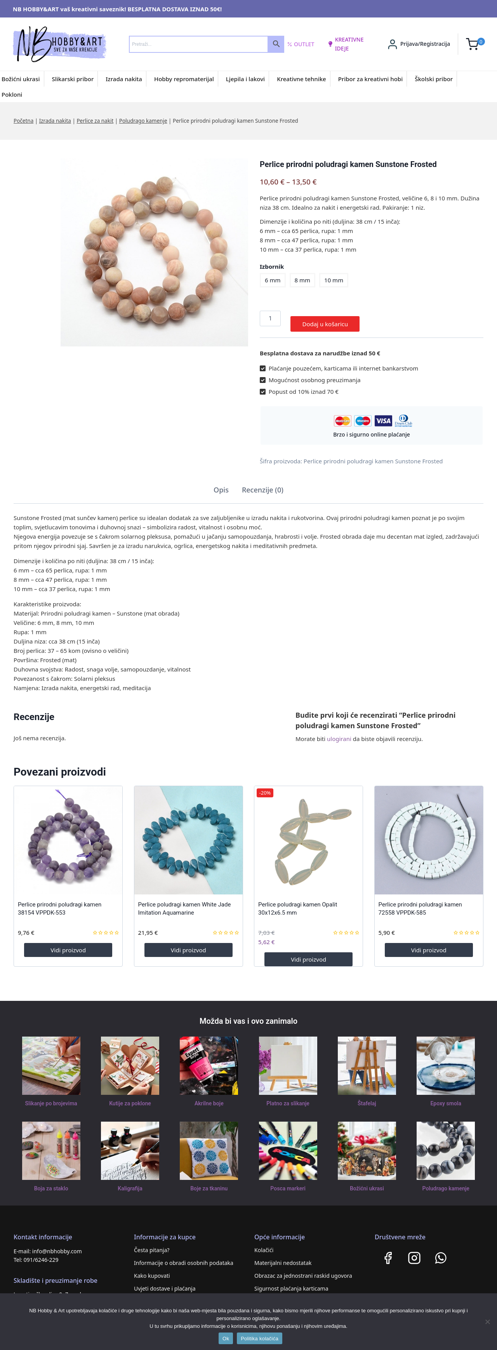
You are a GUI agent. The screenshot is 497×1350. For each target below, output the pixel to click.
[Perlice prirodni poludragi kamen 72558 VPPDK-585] (429, 834)
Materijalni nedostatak (283, 1257)
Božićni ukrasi (21, 79)
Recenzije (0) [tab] (262, 484)
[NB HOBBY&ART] (59, 44)
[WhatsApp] (440, 1252)
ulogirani (339, 733)
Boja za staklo (51, 1183)
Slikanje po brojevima (51, 1097)
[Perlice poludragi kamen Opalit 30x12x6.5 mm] (308, 834)
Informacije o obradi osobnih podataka (183, 1257)
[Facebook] (388, 1252)
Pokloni (12, 94)
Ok (225, 1338)
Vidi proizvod (68, 944)
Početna (23, 120)
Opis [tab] (221, 484)
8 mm (303, 280)
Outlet (301, 44)
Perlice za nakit (94, 120)
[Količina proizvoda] (270, 318)
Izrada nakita (124, 79)
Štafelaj (367, 1097)
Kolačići (263, 1244)
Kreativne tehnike (301, 79)
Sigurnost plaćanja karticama (291, 1282)
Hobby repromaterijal (184, 79)
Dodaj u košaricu (325, 318)
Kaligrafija (130, 1183)
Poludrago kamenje (143, 120)
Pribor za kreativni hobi (370, 79)
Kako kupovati (152, 1269)
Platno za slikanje (288, 1097)
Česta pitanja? (151, 1244)
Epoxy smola (445, 1097)
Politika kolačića (259, 1338)
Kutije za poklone (130, 1097)
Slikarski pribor (73, 79)
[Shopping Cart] (475, 44)
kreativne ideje (345, 44)
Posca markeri (288, 1183)
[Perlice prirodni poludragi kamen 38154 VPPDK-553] (68, 834)
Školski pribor (434, 79)
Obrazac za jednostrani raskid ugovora (303, 1269)
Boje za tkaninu (209, 1183)
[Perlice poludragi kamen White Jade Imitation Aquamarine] (188, 834)
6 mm (273, 280)
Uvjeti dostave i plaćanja (165, 1282)
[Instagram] (414, 1252)
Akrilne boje (208, 1097)
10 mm (333, 280)
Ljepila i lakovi (245, 79)
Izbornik (272, 266)
